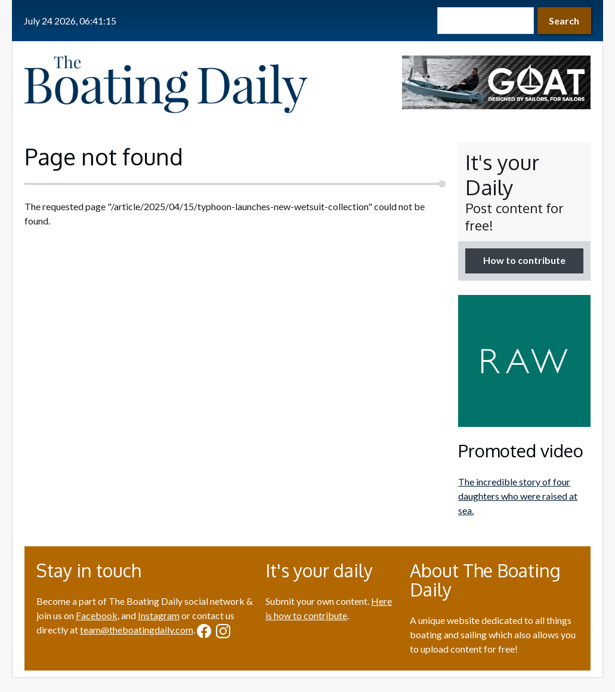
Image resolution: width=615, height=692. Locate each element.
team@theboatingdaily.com (136, 629)
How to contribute (524, 260)
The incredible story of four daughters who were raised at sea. (517, 496)
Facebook (97, 615)
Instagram (159, 615)
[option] (496, 82)
